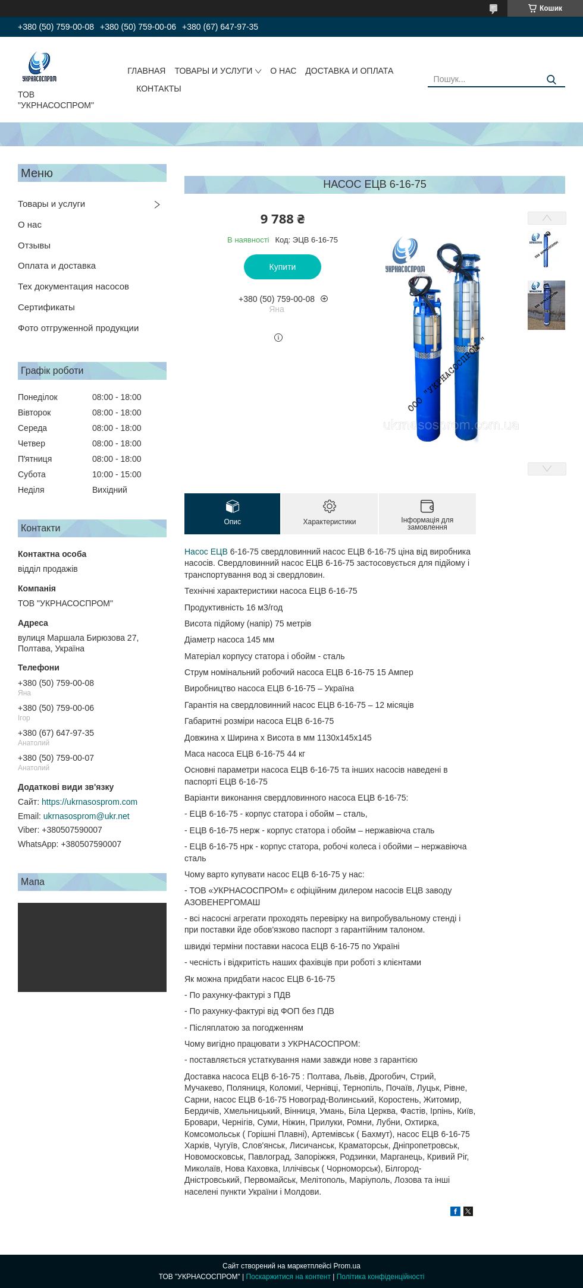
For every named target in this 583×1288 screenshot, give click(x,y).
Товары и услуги (51, 204)
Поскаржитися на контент (288, 1277)
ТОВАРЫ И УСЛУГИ (213, 70)
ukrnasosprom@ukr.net (86, 816)
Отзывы (34, 245)
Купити (282, 267)
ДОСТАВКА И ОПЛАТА (349, 70)
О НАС (283, 70)
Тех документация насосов (73, 286)
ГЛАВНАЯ (146, 70)
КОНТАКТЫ (158, 88)
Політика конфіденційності (381, 1277)
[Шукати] (551, 80)
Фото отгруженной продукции (78, 328)
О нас (30, 224)
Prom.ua (347, 1266)
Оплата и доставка (57, 265)
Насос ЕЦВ (206, 551)
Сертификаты (46, 307)
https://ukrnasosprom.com (89, 802)
